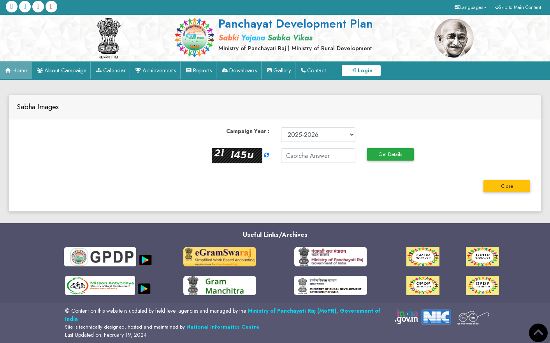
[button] (470, 7)
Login (365, 70)
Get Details (390, 154)
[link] (293, 34)
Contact (316, 70)
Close (507, 186)
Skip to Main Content (520, 7)
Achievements (159, 70)
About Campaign (65, 70)
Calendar (114, 70)
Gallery (282, 70)
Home (19, 70)
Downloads (243, 70)
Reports (202, 70)
